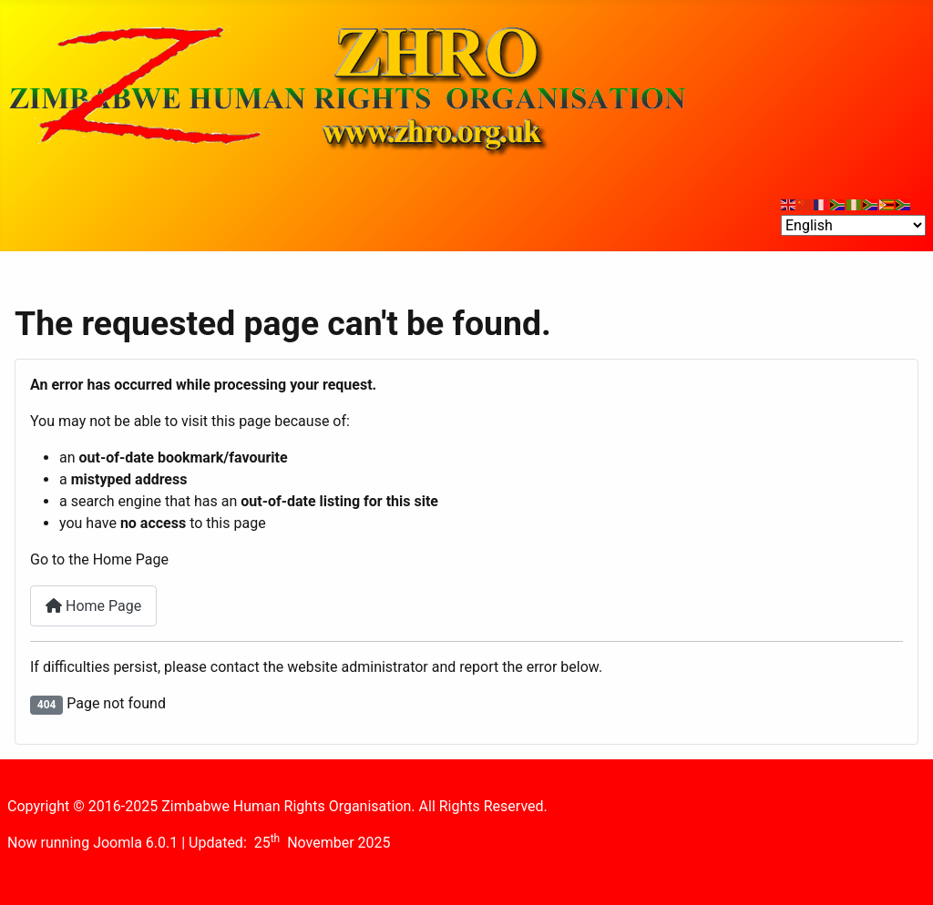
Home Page (93, 606)
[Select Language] (853, 225)
